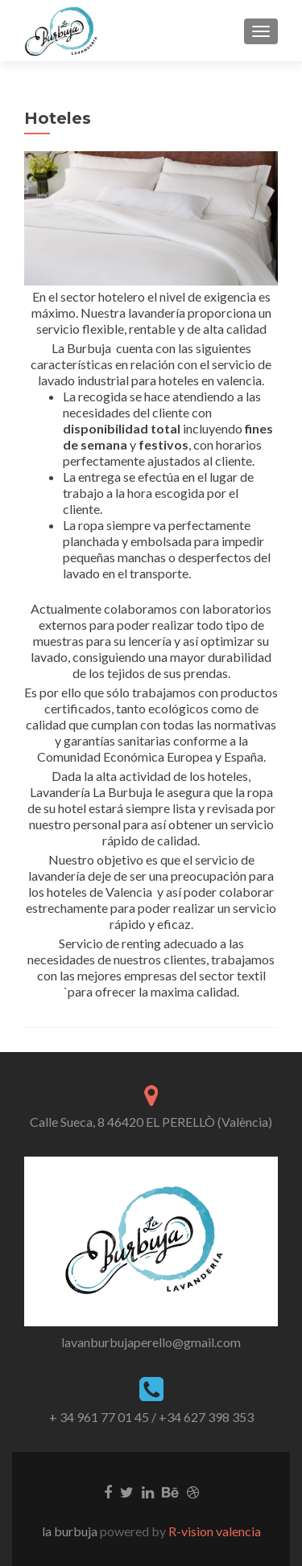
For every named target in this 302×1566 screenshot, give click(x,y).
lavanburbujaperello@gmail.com (151, 1342)
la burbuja (71, 1531)
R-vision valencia (213, 1531)
